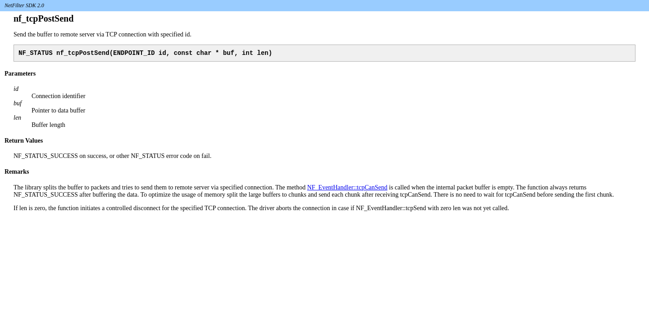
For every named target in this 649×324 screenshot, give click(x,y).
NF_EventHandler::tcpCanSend (347, 188)
